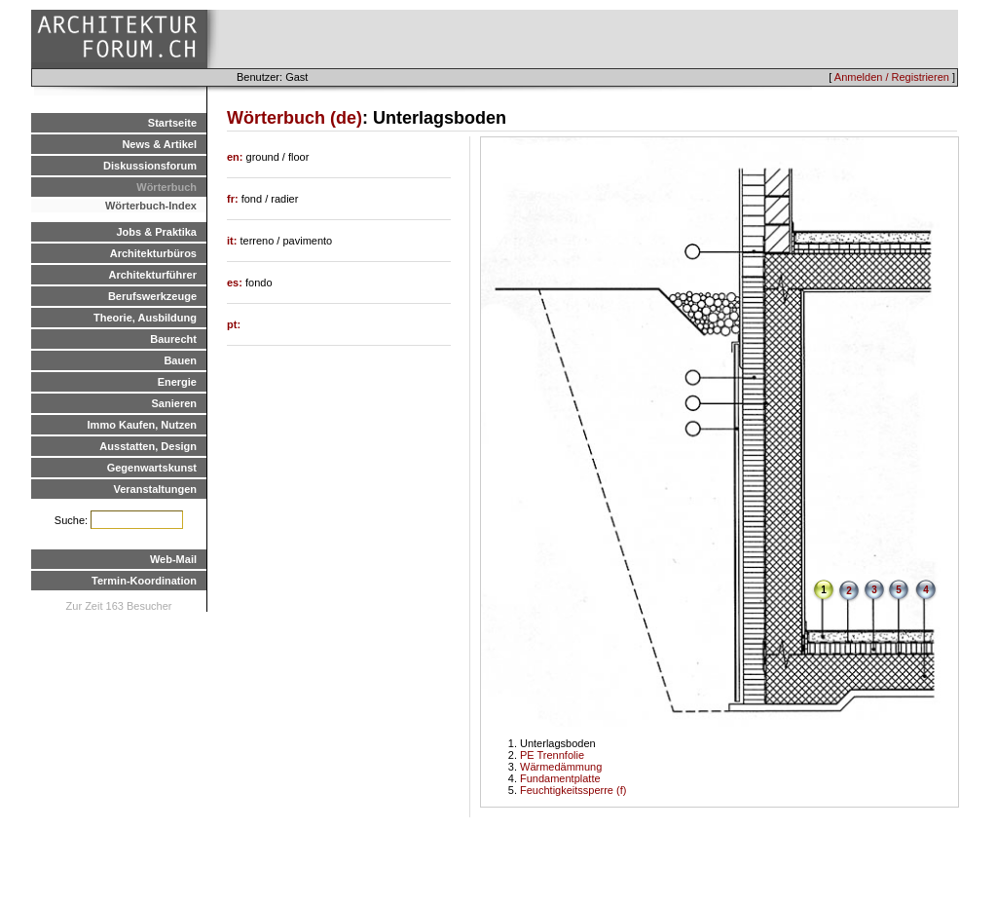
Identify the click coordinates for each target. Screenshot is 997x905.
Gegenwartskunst (152, 467)
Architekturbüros (153, 253)
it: (233, 240)
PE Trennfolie (552, 755)
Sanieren (174, 403)
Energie (177, 382)
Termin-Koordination (144, 580)
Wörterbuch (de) (294, 118)
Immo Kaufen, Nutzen (142, 425)
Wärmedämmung (561, 767)
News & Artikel (159, 144)
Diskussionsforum (150, 165)
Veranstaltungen (155, 489)
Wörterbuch (166, 187)
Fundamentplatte (560, 778)
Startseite (172, 123)
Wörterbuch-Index (151, 205)
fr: (234, 199)
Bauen (180, 360)
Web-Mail (173, 559)
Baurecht (173, 339)
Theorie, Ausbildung (145, 317)
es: (236, 282)
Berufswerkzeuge (152, 296)
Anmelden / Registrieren (891, 77)
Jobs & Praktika (156, 232)
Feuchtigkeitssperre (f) (573, 790)
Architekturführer (153, 275)
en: (236, 157)
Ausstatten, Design (148, 446)
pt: (233, 324)
